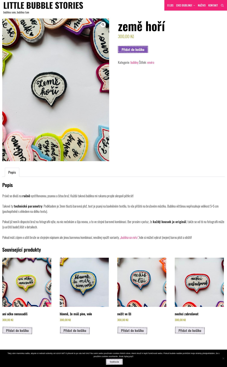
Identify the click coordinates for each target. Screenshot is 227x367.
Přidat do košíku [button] (17, 330)
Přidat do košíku (133, 49)
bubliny (134, 62)
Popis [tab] (12, 172)
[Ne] (223, 358)
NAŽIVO (202, 5)
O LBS (170, 5)
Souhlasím (114, 361)
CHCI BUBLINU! (186, 5)
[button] (103, 24)
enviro (150, 62)
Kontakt (213, 5)
